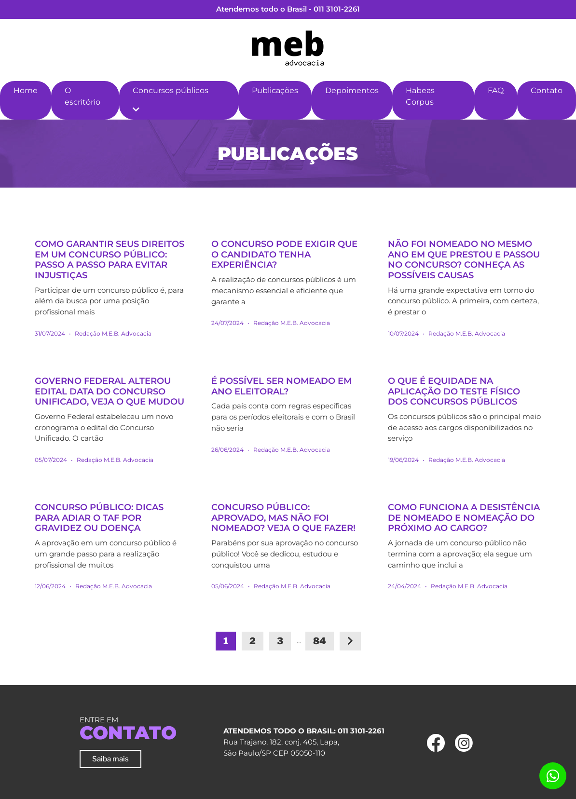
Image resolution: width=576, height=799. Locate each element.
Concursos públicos (170, 90)
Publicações (275, 90)
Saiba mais (110, 758)
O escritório (82, 96)
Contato (546, 90)
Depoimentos (352, 90)
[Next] (350, 641)
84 (319, 641)
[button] (136, 110)
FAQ (496, 90)
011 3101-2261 (337, 9)
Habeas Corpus (420, 96)
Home (26, 90)
